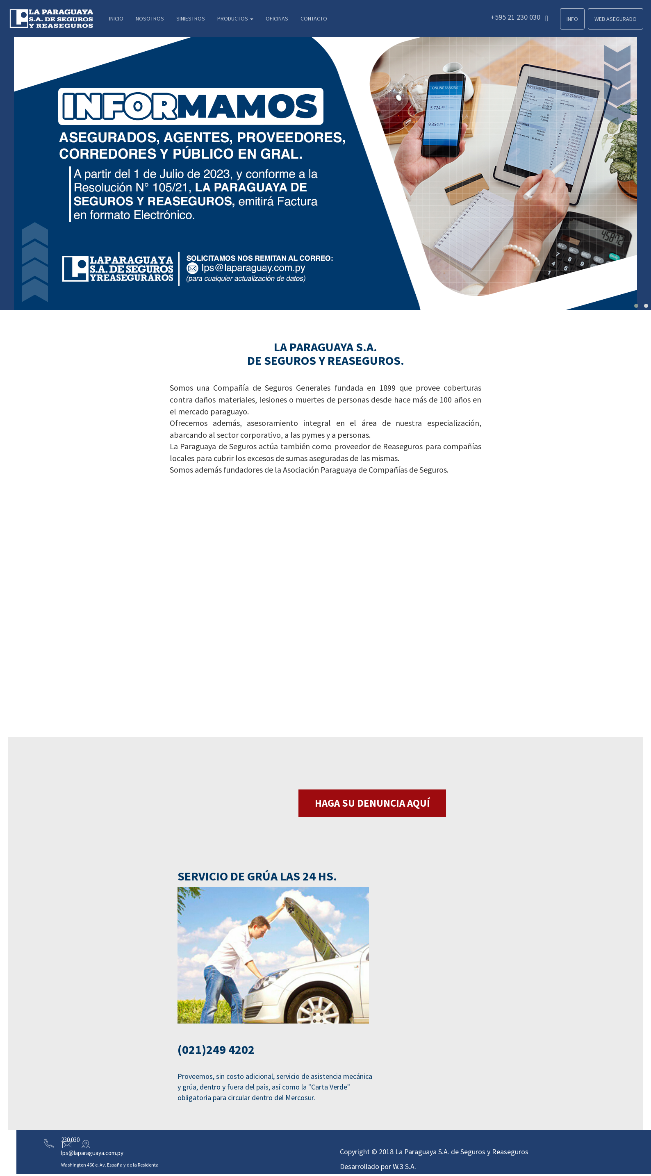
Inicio (116, 18)
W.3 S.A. (404, 1166)
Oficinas (277, 18)
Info (572, 19)
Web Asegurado (615, 19)
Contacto (313, 18)
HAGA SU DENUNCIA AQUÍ (372, 803)
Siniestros (190, 18)
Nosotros (150, 18)
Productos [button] (235, 18)
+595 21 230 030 (519, 17)
